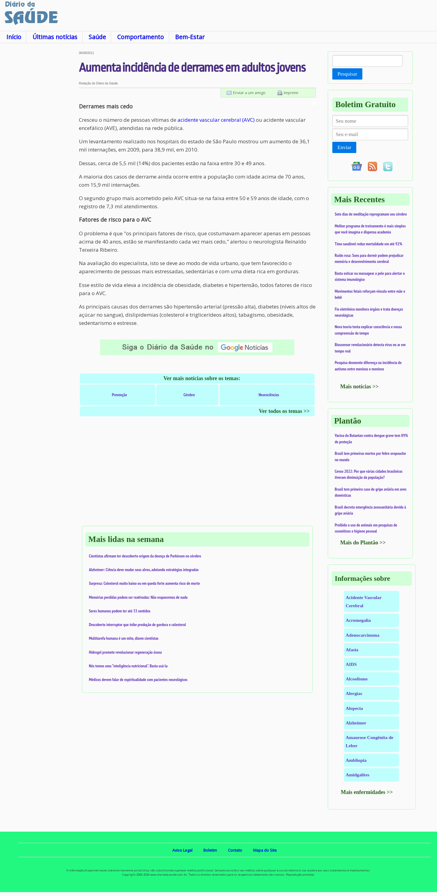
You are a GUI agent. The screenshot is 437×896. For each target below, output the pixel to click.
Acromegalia (358, 620)
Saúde (97, 37)
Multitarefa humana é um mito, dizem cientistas (123, 638)
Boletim (210, 850)
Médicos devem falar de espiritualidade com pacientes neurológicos (138, 679)
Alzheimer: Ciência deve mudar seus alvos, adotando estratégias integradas (143, 569)
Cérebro (189, 394)
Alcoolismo (357, 678)
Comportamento (140, 37)
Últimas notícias (54, 37)
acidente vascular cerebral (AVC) (216, 119)
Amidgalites (357, 774)
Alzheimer (356, 722)
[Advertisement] (39, 142)
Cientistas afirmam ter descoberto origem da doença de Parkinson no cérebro (145, 556)
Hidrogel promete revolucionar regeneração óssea (125, 652)
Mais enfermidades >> (367, 792)
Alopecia (354, 708)
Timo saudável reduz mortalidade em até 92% (368, 244)
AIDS (351, 664)
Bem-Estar (190, 37)
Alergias (354, 693)
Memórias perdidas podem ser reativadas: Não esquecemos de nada (138, 597)
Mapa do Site (265, 850)
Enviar (344, 147)
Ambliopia (356, 760)
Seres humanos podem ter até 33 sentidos (119, 611)
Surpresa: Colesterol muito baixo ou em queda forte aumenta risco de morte (144, 583)
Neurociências (269, 394)
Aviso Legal (182, 850)
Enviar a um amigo (249, 92)
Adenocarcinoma (362, 635)
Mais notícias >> (359, 386)
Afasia (352, 649)
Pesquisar (347, 74)
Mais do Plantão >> (363, 543)
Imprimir (291, 92)
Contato (235, 850)
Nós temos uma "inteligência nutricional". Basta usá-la (128, 666)
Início (13, 37)
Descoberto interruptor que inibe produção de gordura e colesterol (137, 624)
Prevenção (119, 394)
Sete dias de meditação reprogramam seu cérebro (371, 214)
